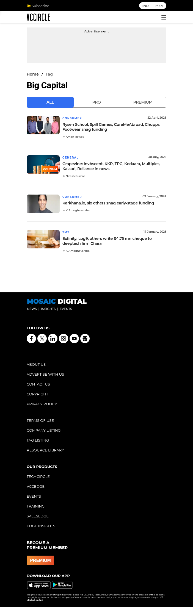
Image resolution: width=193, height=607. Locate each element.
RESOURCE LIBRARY (45, 450)
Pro (96, 102)
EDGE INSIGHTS (41, 526)
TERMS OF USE (40, 420)
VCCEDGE (36, 486)
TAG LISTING (38, 440)
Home (33, 74)
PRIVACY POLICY (42, 404)
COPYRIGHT (37, 394)
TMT (66, 232)
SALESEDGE (38, 516)
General (70, 157)
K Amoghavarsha (78, 210)
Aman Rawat (75, 136)
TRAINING (36, 506)
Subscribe (38, 6)
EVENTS (34, 496)
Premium (143, 102)
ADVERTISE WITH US (45, 374)
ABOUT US (36, 364)
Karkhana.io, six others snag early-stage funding (108, 203)
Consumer (72, 118)
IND (145, 6)
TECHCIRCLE (38, 476)
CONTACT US (38, 384)
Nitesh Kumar (75, 176)
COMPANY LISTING (44, 430)
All (50, 102)
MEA (159, 6)
